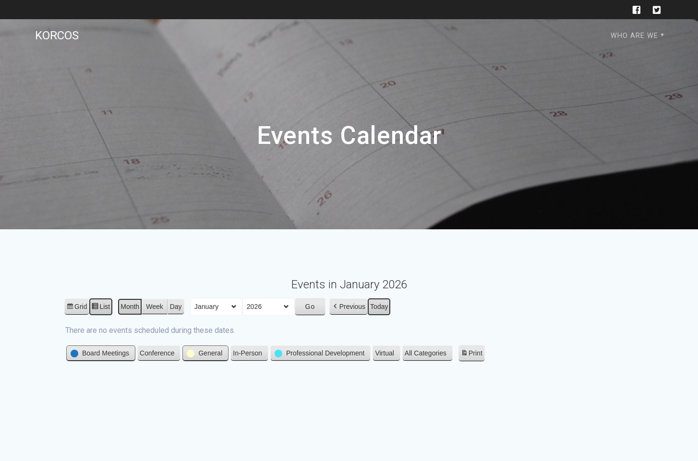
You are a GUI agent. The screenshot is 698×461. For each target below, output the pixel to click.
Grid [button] (76, 308)
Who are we (634, 36)
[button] (348, 306)
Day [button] (176, 306)
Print (471, 355)
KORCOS (57, 35)
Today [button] (379, 306)
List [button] (100, 308)
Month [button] (129, 306)
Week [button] (154, 306)
